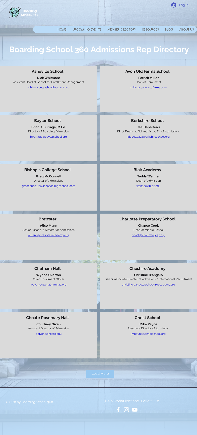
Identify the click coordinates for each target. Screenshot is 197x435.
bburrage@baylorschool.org (48, 136)
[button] (121, 29)
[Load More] (100, 374)
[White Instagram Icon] (126, 409)
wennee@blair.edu (148, 185)
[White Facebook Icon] (118, 409)
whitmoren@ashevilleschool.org (48, 87)
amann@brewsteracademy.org (48, 235)
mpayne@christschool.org (148, 333)
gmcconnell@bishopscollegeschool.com (48, 185)
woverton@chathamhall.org (49, 284)
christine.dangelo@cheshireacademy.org (148, 284)
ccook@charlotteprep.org (148, 235)
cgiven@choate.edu (49, 333)
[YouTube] (134, 409)
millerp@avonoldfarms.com (148, 87)
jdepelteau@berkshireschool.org (148, 136)
